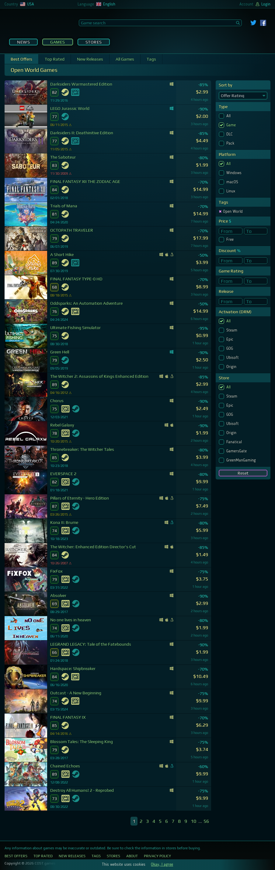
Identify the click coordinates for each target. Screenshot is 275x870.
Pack (230, 143)
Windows (234, 173)
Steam (232, 330)
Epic (230, 339)
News (23, 42)
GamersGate (237, 451)
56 (206, 821)
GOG (230, 348)
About (132, 856)
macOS (232, 182)
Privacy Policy (157, 856)
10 (193, 821)
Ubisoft (233, 358)
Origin (232, 367)
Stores (93, 42)
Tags (151, 59)
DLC (230, 134)
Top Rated (54, 59)
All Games (125, 59)
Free (230, 239)
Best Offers (21, 59)
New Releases (90, 59)
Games (57, 42)
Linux (231, 191)
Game (231, 125)
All (229, 116)
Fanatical (234, 442)
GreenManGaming (241, 460)
